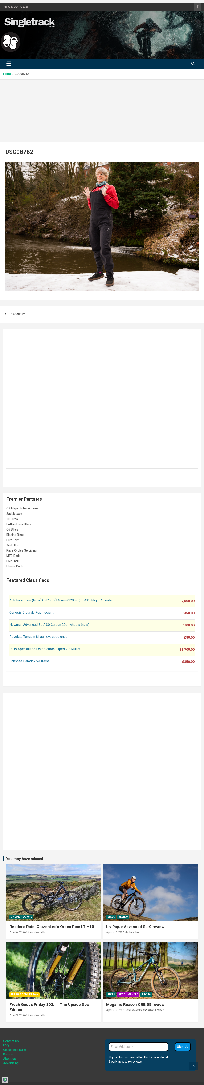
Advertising (11, 1063)
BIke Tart (12, 540)
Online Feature (21, 916)
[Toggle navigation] (8, 64)
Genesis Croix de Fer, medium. (31, 612)
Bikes (111, 916)
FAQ (6, 1045)
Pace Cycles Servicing (21, 550)
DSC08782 (18, 314)
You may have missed (24, 858)
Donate (8, 1054)
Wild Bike (12, 545)
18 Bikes (12, 519)
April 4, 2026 (114, 932)
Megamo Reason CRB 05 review (135, 1004)
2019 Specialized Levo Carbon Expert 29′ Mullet (44, 649)
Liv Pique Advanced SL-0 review (135, 926)
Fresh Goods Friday (24, 994)
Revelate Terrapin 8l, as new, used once (38, 637)
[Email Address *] (138, 1046)
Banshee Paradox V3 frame (29, 661)
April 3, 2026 (17, 1015)
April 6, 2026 (17, 932)
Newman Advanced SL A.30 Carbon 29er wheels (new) (49, 625)
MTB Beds (13, 556)
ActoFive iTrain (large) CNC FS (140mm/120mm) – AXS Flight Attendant (62, 600)
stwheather (132, 932)
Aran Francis (156, 1010)
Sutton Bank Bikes (18, 524)
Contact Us (11, 1041)
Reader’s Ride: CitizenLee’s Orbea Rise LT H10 (51, 926)
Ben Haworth (36, 932)
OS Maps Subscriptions (22, 508)
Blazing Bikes (15, 535)
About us (9, 1059)
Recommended (128, 994)
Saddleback (14, 514)
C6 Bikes (12, 529)
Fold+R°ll (12, 561)
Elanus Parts (15, 566)
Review (123, 916)
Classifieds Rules (15, 1050)
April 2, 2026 (114, 1010)
